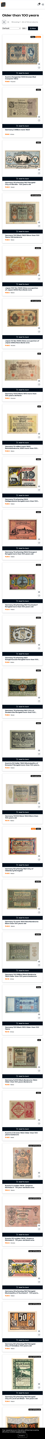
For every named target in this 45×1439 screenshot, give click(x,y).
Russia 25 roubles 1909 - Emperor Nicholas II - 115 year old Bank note (19, 1239)
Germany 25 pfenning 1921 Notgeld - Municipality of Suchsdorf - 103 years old (21, 1293)
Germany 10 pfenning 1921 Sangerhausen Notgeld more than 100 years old (21, 659)
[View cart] (38, 4)
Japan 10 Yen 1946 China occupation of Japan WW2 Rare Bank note (22, 342)
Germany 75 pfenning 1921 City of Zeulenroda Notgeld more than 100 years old (20, 712)
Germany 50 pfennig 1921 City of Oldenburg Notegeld (19, 870)
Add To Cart (22, 73)
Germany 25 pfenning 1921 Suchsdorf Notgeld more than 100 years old (21, 606)
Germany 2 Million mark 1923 (17, 130)
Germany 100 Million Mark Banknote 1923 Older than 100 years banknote (21, 975)
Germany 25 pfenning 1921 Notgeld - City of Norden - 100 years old (20, 183)
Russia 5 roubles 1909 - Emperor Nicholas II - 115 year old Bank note (19, 1186)
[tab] (4, 22)
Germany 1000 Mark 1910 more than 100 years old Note (20, 394)
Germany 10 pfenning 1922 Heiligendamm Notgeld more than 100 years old (21, 501)
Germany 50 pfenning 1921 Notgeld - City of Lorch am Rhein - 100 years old (21, 1397)
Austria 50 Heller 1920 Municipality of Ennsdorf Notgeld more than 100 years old (22, 765)
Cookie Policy (21, 1432)
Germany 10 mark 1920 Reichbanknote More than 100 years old (21, 922)
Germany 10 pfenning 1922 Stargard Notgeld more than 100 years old (21, 553)
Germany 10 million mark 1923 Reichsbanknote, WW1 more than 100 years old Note (21, 448)
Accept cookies (23, 1435)
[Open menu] (42, 4)
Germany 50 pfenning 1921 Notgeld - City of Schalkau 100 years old (20, 1345)
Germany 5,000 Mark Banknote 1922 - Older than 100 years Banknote (21, 1081)
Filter (33, 28)
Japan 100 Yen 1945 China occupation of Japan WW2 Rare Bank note (21, 289)
